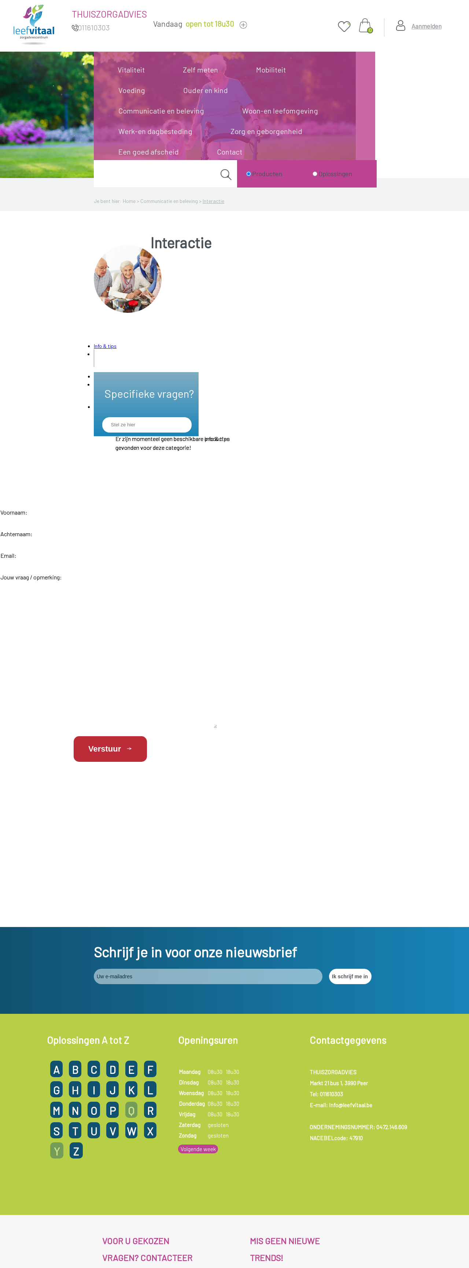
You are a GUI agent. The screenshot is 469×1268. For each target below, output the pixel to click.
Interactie (213, 201)
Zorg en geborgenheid (266, 131)
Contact (229, 151)
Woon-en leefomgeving (280, 110)
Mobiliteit (271, 69)
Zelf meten (200, 69)
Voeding (131, 90)
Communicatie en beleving (161, 110)
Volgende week (198, 1071)
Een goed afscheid (148, 151)
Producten (267, 174)
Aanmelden (426, 26)
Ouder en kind (205, 90)
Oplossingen (335, 174)
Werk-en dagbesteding (155, 131)
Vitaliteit (131, 69)
